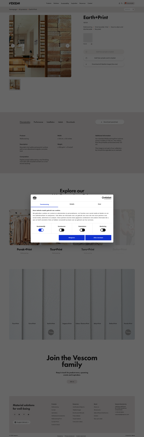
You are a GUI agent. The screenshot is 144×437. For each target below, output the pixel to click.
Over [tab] (99, 204)
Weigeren (72, 237)
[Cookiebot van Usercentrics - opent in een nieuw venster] (103, 198)
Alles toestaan (98, 237)
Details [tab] (72, 204)
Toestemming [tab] (44, 204)
